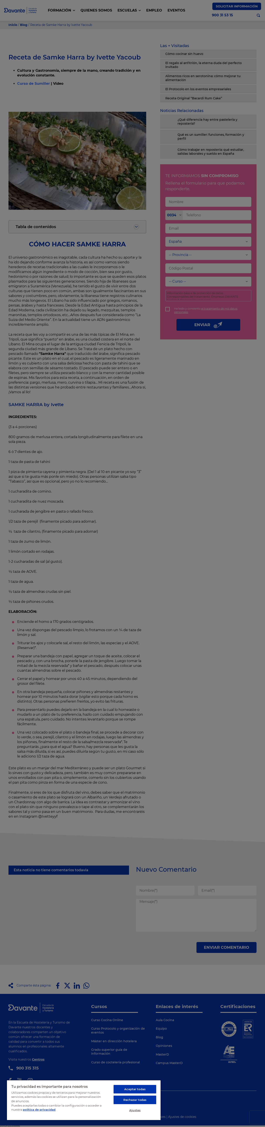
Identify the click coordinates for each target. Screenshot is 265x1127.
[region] (84, 1100)
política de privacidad (39, 1109)
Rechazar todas (135, 1100)
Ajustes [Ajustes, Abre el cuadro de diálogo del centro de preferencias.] (135, 1110)
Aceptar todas (135, 1089)
